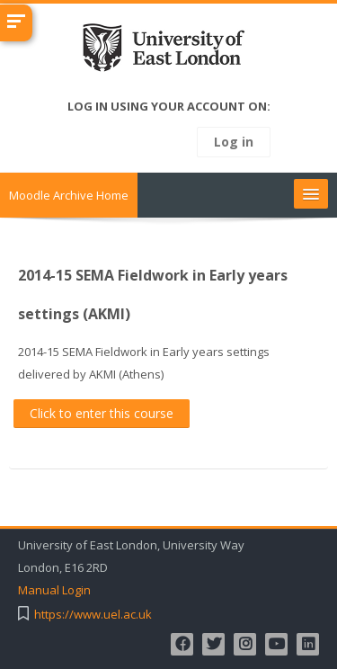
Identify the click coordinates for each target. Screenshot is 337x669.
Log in (233, 141)
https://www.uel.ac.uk (93, 614)
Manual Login (54, 590)
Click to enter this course (101, 413)
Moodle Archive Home (69, 195)
